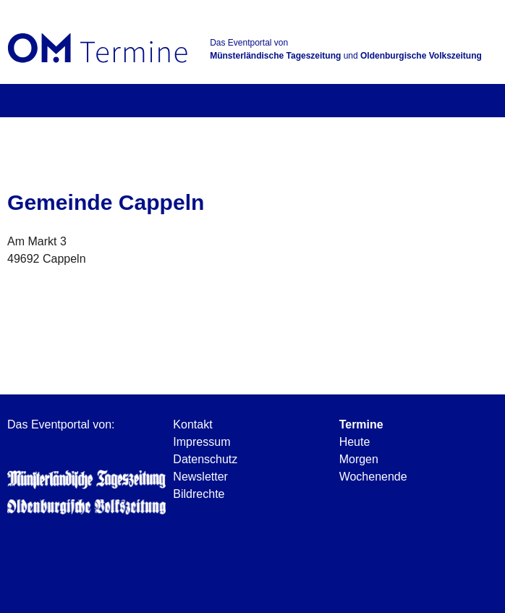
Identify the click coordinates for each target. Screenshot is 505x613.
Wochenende (373, 476)
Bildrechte (198, 494)
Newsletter (200, 476)
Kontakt (192, 424)
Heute (354, 442)
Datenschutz (205, 459)
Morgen (358, 459)
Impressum (201, 442)
